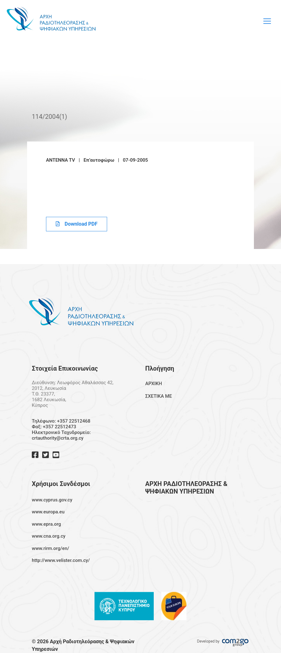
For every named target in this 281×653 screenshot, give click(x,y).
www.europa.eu (48, 512)
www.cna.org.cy (49, 536)
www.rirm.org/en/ (50, 548)
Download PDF (76, 224)
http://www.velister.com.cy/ (61, 560)
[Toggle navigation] (267, 21)
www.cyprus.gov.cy (52, 500)
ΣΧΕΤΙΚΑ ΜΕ (158, 396)
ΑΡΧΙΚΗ (153, 383)
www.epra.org (46, 524)
